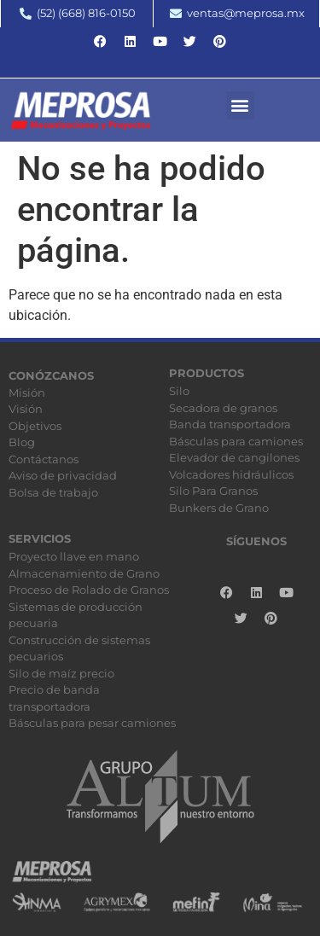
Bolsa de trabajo (53, 492)
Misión (27, 392)
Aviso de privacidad (63, 475)
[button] (240, 105)
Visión (26, 409)
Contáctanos (44, 459)
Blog (22, 442)
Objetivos (35, 426)
